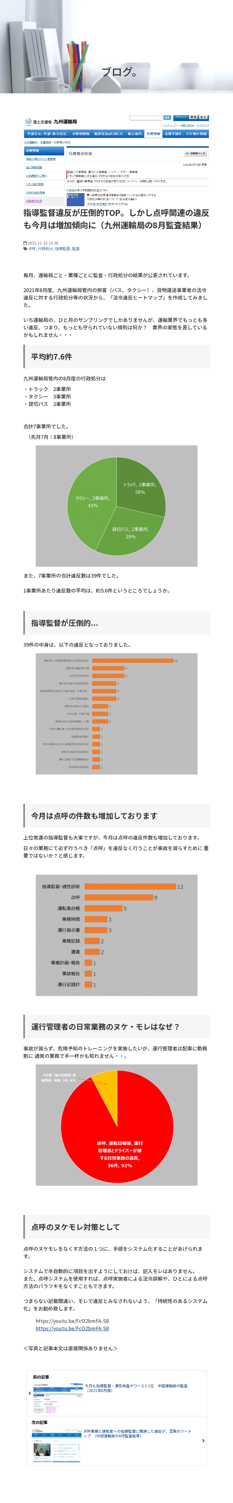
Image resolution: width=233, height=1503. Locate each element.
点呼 (32, 248)
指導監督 (62, 248)
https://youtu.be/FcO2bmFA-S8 (72, 1328)
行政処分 (45, 248)
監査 (76, 248)
